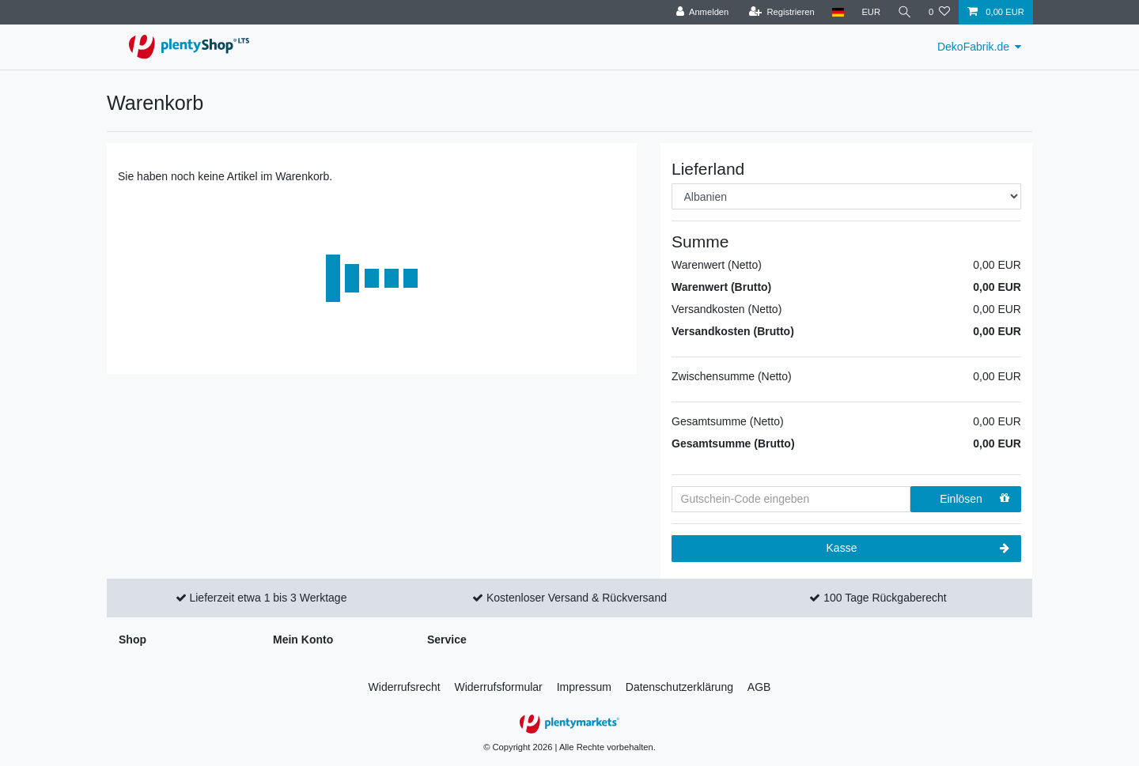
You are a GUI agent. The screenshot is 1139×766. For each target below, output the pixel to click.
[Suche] (904, 12)
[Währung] (870, 12)
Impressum (584, 687)
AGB (759, 687)
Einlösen (974, 498)
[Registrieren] (780, 12)
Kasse (918, 548)
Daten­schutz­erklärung (679, 687)
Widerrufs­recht (405, 687)
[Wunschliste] (939, 12)
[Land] (836, 12)
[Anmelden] (701, 12)
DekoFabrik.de (973, 46)
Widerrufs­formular (499, 687)
